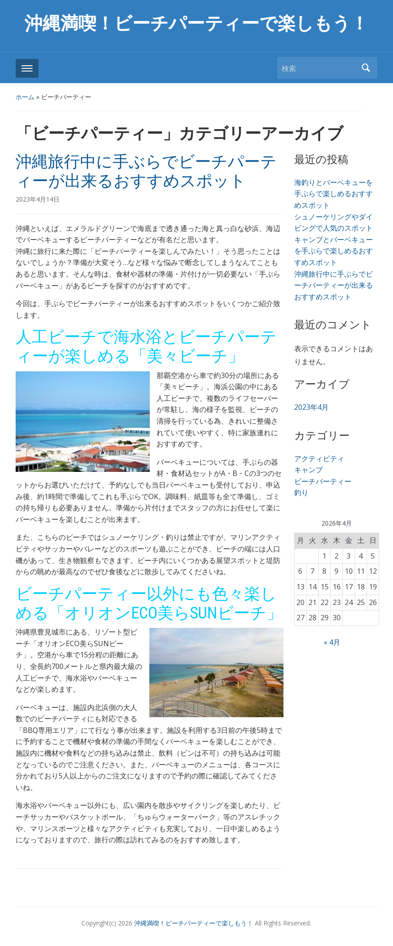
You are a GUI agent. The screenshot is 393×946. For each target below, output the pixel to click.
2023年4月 (311, 407)
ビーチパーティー (322, 481)
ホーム (25, 96)
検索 (366, 67)
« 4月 (332, 642)
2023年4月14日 (37, 199)
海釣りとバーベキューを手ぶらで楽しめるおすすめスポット (333, 193)
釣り (301, 492)
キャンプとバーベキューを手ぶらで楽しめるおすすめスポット (333, 251)
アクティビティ (319, 458)
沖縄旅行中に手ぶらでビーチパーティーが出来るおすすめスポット (146, 171)
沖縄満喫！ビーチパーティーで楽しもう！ (196, 23)
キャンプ (308, 470)
